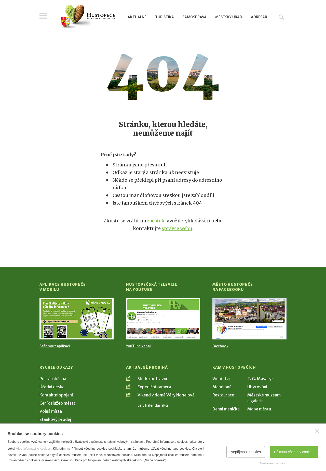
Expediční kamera (154, 386)
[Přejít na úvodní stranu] (88, 16)
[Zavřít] (317, 431)
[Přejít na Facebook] (249, 318)
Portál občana (52, 378)
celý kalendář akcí (153, 405)
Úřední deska (51, 386)
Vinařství (221, 378)
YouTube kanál (138, 346)
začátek (156, 221)
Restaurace (223, 394)
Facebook (220, 346)
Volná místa (50, 411)
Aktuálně (137, 17)
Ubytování (257, 386)
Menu (43, 16)
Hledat (281, 17)
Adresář (259, 17)
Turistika (164, 17)
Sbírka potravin (152, 378)
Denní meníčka (226, 408)
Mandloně (222, 386)
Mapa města (259, 408)
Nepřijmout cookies (245, 452)
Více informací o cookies (33, 448)
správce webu (177, 228)
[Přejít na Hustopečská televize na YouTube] (163, 318)
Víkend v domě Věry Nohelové (166, 394)
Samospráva (194, 17)
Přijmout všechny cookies (294, 452)
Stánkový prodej (55, 419)
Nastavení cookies (272, 463)
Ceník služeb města (57, 403)
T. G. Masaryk (260, 378)
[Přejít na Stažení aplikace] (76, 318)
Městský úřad (228, 17)
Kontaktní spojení (56, 394)
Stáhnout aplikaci (54, 346)
